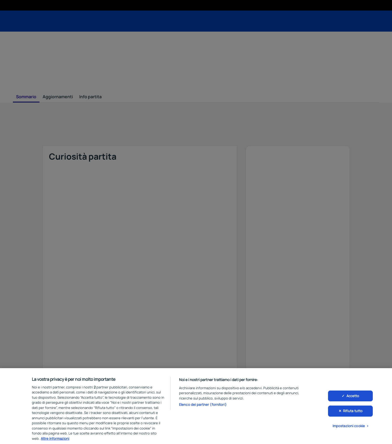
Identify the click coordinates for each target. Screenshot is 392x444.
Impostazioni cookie (349, 428)
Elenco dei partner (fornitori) (203, 406)
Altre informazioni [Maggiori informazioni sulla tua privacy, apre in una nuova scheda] (55, 440)
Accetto (352, 398)
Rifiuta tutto (353, 413)
